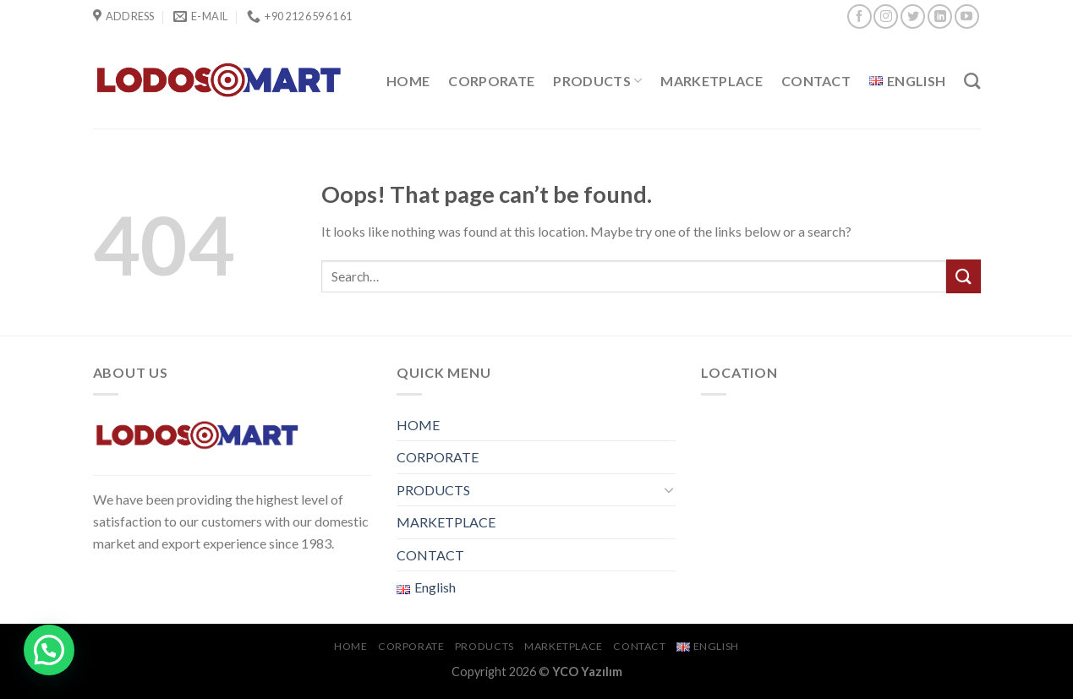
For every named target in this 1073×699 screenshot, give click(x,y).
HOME (408, 81)
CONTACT (816, 81)
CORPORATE (491, 81)
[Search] (972, 81)
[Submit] (963, 275)
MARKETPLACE (711, 81)
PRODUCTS (597, 81)
